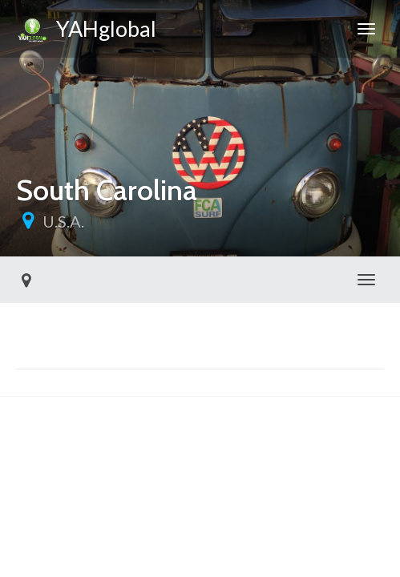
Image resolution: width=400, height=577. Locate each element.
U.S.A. (63, 221)
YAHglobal (86, 31)
